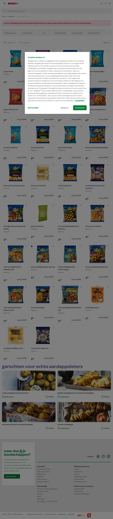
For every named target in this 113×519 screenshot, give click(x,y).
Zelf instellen (33, 108)
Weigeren (65, 108)
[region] (57, 83)
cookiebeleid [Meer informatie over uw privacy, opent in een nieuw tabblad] (79, 100)
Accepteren (80, 108)
